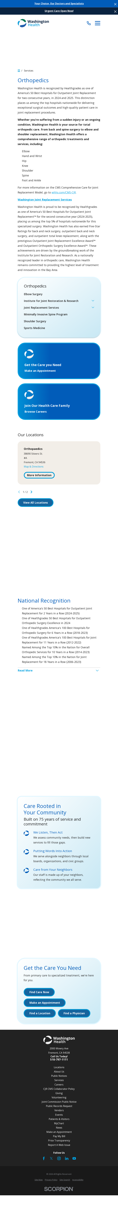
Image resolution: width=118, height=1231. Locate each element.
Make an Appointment (59, 1132)
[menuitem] (59, 294)
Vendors (59, 1111)
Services (59, 1081)
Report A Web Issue (59, 1145)
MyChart (59, 1124)
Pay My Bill (59, 1137)
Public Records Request (59, 1106)
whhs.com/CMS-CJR (64, 192)
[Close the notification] (115, 4)
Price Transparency (59, 1141)
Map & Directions (33, 467)
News (59, 1128)
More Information (39, 476)
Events (59, 1115)
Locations (59, 1068)
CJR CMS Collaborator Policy (59, 1089)
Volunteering (59, 1098)
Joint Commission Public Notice (59, 1102)
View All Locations (35, 503)
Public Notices (59, 1076)
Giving (59, 1094)
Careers (59, 1085)
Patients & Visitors (59, 1119)
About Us (59, 1072)
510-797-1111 (59, 1060)
